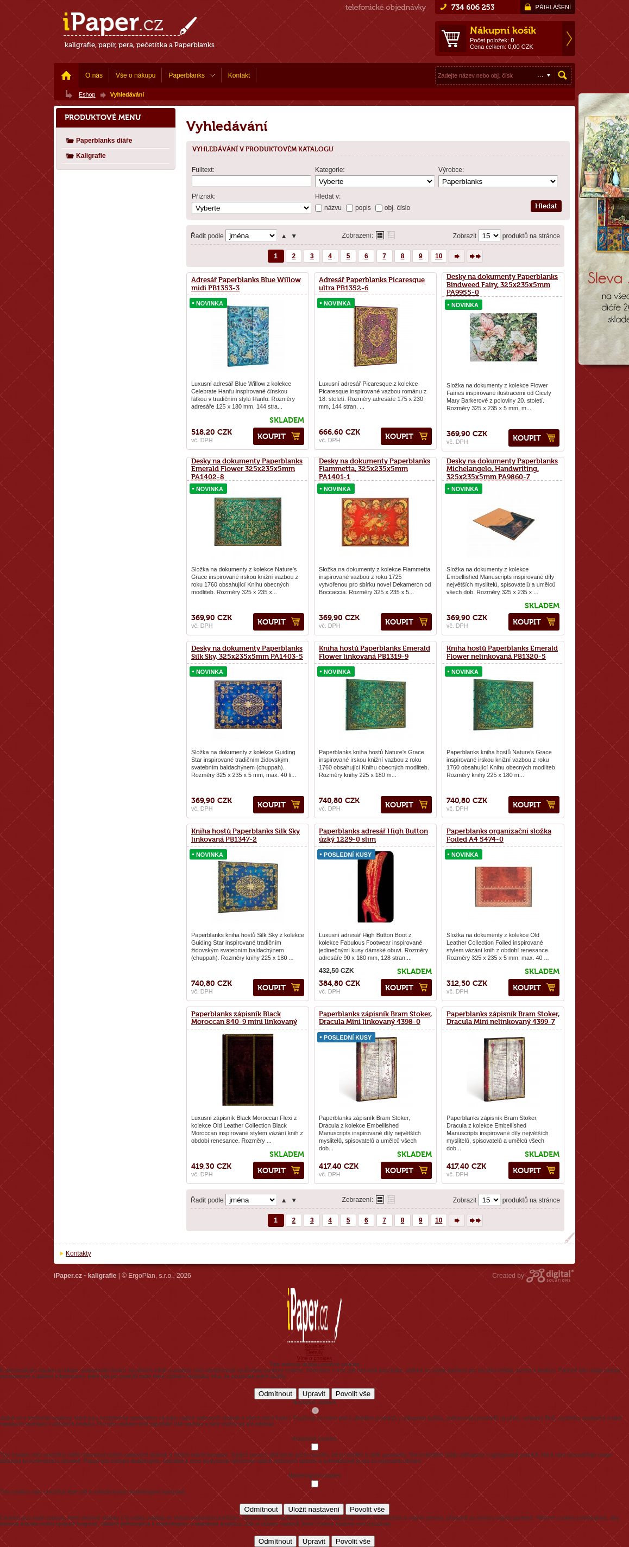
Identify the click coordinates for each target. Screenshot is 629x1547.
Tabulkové (391, 235)
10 (438, 256)
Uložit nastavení (313, 1509)
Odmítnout (275, 1394)
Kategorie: (330, 170)
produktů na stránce (531, 236)
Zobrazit (464, 236)
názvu (333, 208)
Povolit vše (353, 1394)
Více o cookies (314, 1358)
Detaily (314, 1352)
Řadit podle (207, 236)
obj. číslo (397, 208)
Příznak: (204, 196)
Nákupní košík (503, 30)
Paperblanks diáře (99, 140)
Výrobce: (451, 170)
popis (363, 208)
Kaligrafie (86, 155)
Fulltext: (203, 170)
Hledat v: (328, 196)
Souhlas (314, 1346)
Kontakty (78, 1253)
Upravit (314, 1394)
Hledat (562, 75)
